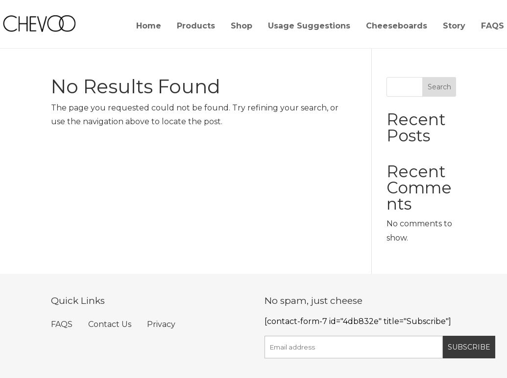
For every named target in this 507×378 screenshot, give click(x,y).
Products (196, 26)
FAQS (492, 26)
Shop (241, 26)
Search (439, 86)
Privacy (161, 324)
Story (454, 26)
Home (148, 26)
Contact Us (109, 324)
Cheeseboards (396, 26)
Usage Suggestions (309, 26)
